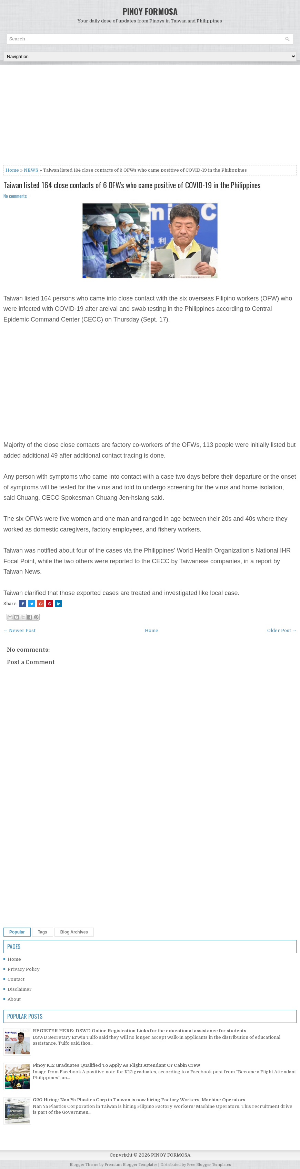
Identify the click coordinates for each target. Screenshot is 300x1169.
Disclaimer (20, 989)
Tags (42, 932)
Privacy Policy (24, 969)
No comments (15, 195)
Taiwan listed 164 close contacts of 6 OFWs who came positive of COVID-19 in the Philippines (132, 185)
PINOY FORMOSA (150, 11)
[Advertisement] (150, 116)
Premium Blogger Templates (130, 1164)
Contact (16, 979)
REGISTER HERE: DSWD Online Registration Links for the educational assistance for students (139, 1030)
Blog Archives (74, 932)
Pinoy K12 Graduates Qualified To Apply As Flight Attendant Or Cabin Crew (116, 1065)
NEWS (31, 170)
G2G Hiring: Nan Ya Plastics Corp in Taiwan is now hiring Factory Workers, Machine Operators (139, 1099)
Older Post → (282, 630)
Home (12, 170)
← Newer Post (19, 630)
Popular (17, 932)
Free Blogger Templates (209, 1164)
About (14, 999)
